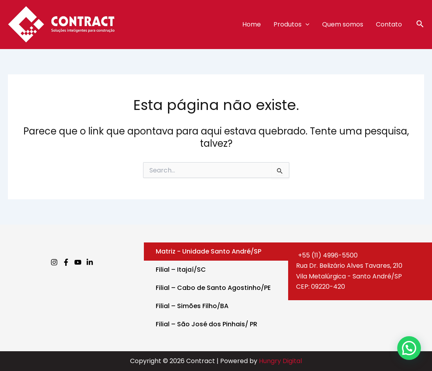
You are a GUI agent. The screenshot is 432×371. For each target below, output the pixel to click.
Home (251, 24)
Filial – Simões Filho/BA (192, 305)
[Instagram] (54, 262)
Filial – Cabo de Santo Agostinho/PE (213, 287)
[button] (420, 25)
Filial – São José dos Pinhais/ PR (206, 324)
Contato (389, 24)
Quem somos (342, 24)
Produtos (291, 24)
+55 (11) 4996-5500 (327, 255)
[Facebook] (66, 262)
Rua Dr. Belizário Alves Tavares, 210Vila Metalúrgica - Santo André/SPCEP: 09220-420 (349, 276)
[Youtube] (77, 262)
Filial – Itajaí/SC (181, 269)
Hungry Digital (280, 360)
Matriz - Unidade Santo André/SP (208, 251)
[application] (305, 24)
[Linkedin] (89, 262)
